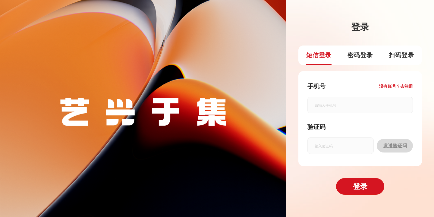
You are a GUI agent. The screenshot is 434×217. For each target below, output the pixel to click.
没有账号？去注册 (396, 86)
